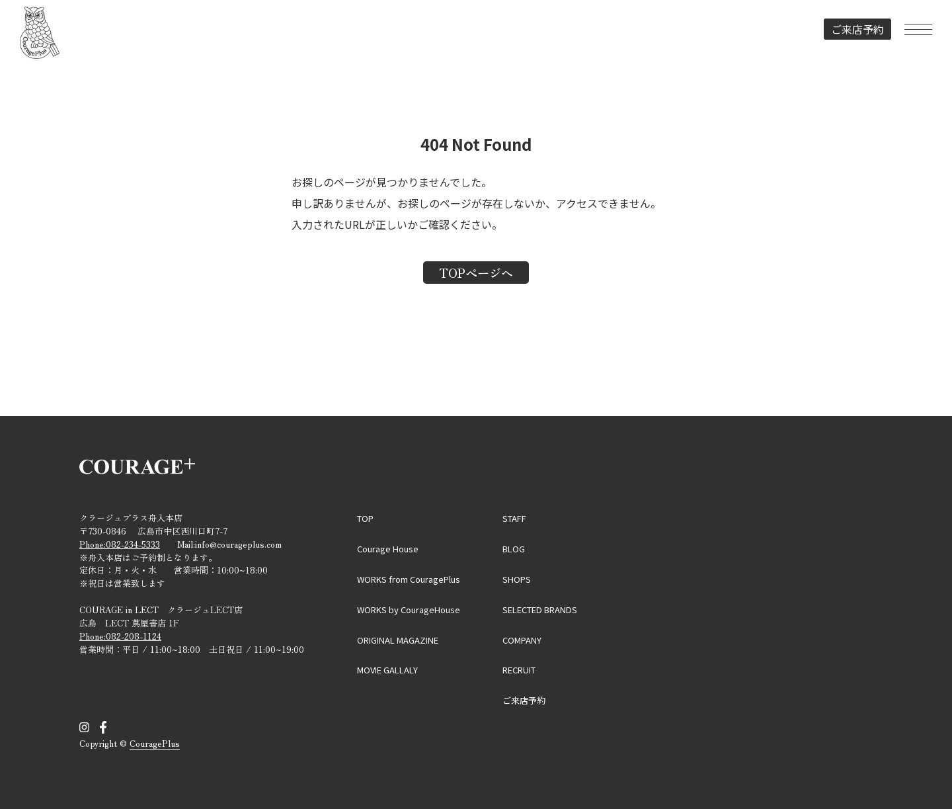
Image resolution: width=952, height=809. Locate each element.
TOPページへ (476, 272)
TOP (365, 518)
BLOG (513, 548)
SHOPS (516, 579)
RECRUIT (519, 669)
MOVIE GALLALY (387, 669)
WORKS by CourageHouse (408, 609)
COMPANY (521, 640)
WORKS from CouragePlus (408, 579)
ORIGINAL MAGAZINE (397, 640)
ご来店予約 (857, 29)
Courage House (387, 548)
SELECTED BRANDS (539, 609)
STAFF (514, 518)
